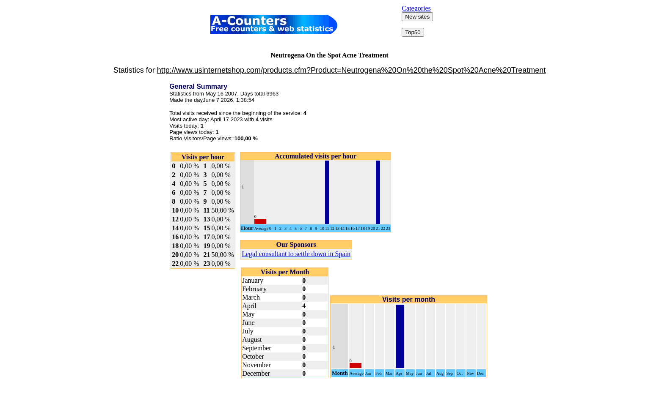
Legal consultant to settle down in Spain (296, 253)
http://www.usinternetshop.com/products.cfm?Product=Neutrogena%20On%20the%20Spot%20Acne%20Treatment (351, 70)
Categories (416, 8)
